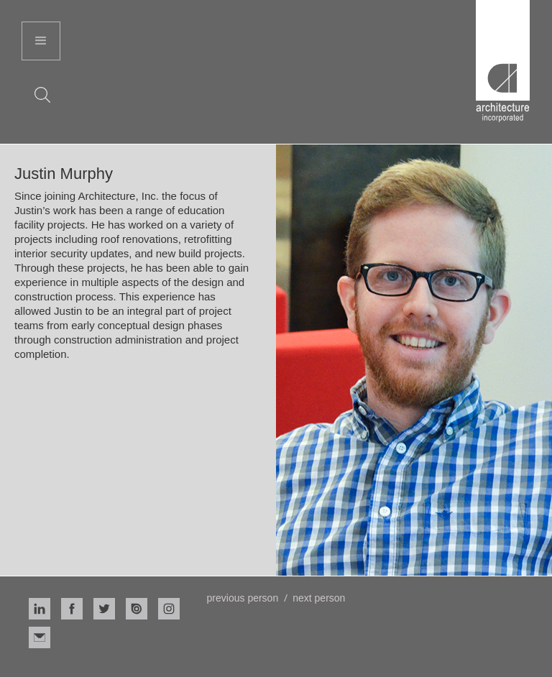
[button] (41, 41)
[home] (502, 61)
